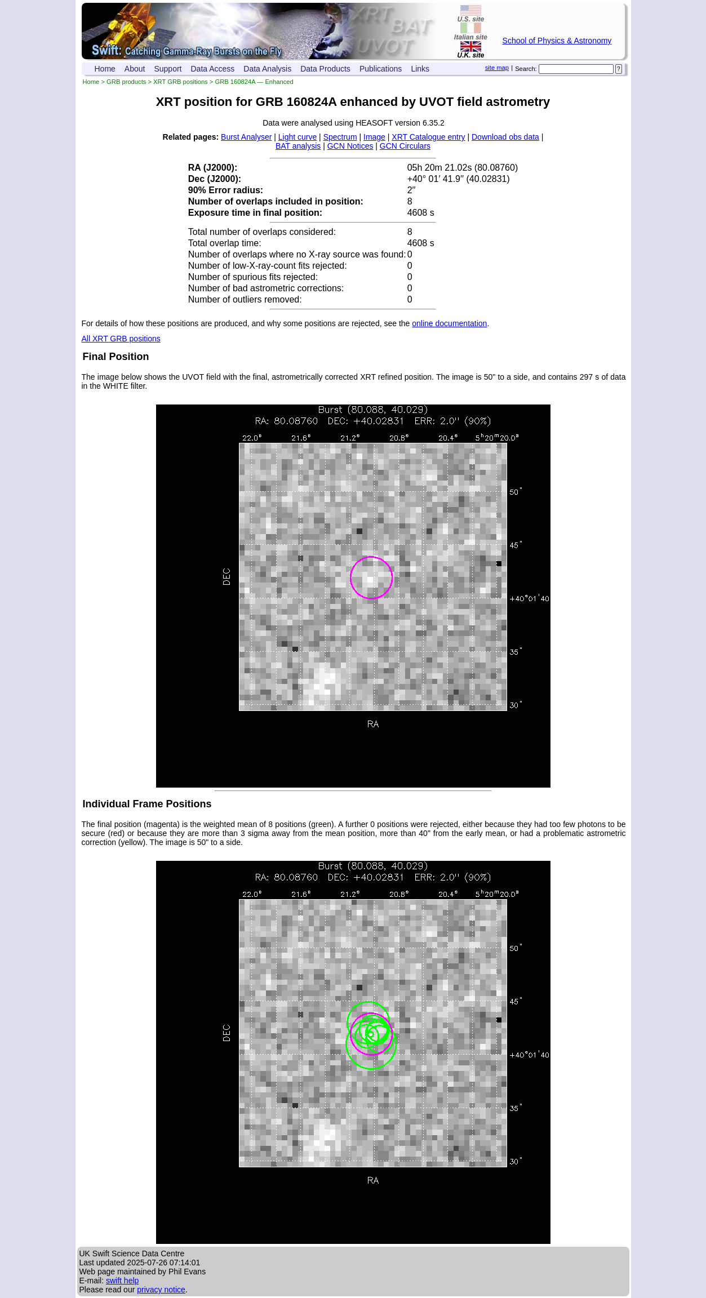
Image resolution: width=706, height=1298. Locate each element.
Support (167, 68)
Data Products (325, 68)
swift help (122, 1280)
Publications (380, 68)
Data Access (213, 68)
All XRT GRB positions (121, 338)
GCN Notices (350, 145)
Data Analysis (267, 68)
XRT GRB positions (180, 81)
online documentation (449, 323)
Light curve (297, 136)
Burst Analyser (246, 136)
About (135, 68)
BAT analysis (298, 145)
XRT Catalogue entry (428, 136)
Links (420, 68)
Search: (526, 68)
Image (374, 136)
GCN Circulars (405, 145)
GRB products (126, 81)
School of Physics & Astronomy (557, 40)
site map (497, 67)
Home (105, 68)
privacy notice (161, 1289)
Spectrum (340, 136)
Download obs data (505, 136)
